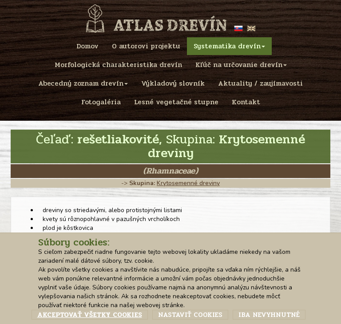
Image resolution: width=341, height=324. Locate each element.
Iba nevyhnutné (269, 315)
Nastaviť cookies (190, 315)
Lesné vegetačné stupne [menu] (176, 102)
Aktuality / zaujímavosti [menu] (260, 83)
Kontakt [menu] (246, 102)
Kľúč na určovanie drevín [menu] (241, 64)
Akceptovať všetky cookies (89, 315)
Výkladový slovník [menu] (173, 83)
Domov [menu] (87, 46)
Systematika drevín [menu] (229, 46)
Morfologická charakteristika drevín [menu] (118, 64)
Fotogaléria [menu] (101, 102)
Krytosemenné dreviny (188, 183)
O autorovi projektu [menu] (146, 46)
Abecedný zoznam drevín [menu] (83, 83)
